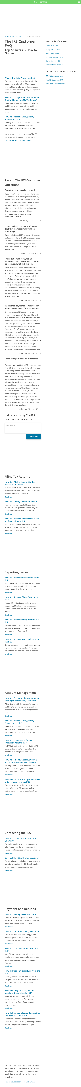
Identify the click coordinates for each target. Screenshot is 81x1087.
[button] (79, 2)
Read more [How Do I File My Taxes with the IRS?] (9, 514)
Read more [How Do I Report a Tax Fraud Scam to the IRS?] (9, 654)
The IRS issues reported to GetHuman (20, 1082)
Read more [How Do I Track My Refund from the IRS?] (9, 966)
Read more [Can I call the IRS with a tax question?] (9, 870)
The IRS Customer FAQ (54, 80)
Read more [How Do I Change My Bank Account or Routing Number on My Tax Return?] (9, 716)
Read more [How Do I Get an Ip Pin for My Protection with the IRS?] (9, 755)
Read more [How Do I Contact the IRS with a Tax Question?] (9, 853)
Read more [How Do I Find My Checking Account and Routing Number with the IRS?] (9, 775)
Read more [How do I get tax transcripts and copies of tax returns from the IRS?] (9, 794)
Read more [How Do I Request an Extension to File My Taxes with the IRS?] (9, 533)
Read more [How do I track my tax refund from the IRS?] (9, 986)
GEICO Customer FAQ (54, 76)
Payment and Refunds (54, 65)
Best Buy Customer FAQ (55, 84)
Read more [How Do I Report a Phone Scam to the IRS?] (9, 615)
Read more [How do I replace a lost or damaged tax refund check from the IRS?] (9, 1028)
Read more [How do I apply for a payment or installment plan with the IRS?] (9, 1008)
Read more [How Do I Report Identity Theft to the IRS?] (9, 634)
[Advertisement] (23, 160)
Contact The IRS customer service (18, 140)
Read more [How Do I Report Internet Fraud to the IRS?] (9, 592)
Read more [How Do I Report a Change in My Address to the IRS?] (9, 735)
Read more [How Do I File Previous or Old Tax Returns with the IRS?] (9, 497)
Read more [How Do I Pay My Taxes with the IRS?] (9, 927)
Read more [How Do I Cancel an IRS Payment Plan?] (9, 944)
